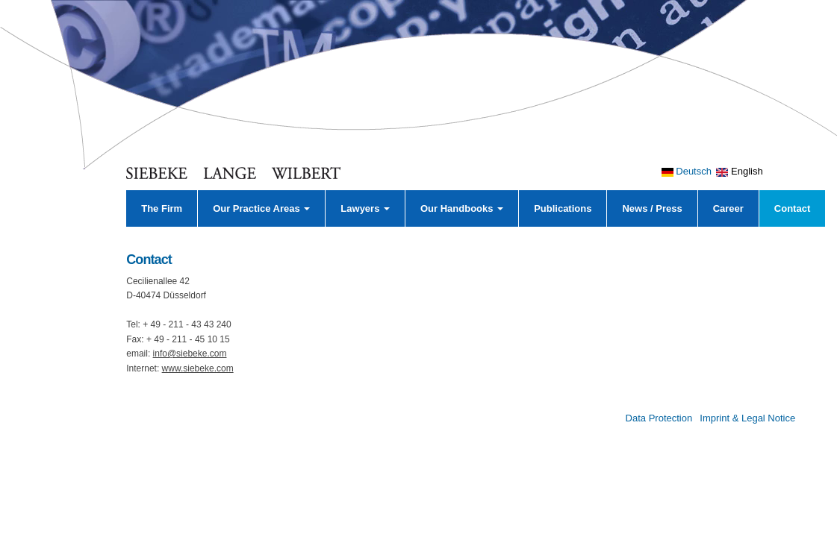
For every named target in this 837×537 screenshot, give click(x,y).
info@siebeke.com (190, 353)
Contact (792, 208)
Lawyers (365, 208)
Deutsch (687, 171)
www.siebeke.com (198, 368)
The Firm (161, 208)
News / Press (652, 208)
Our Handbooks (461, 208)
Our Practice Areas (261, 208)
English (739, 171)
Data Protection (659, 418)
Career (728, 208)
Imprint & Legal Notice (747, 418)
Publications (562, 208)
